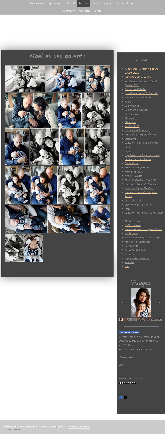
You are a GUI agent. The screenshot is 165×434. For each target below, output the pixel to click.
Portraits (83, 4)
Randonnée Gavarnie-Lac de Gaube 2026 (141, 71)
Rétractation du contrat (79, 427)
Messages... (85, 11)
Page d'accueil (37, 4)
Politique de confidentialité (27, 427)
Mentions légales (9, 427)
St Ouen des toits (136, 250)
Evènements (68, 11)
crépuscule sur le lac (137, 258)
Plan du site (61, 427)
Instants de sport (126, 4)
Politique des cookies (47, 427)
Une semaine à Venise (138, 77)
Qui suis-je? (55, 4)
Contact (99, 11)
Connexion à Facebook (129, 332)
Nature (96, 4)
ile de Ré (130, 254)
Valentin (129, 262)
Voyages (108, 4)
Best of (71, 4)
